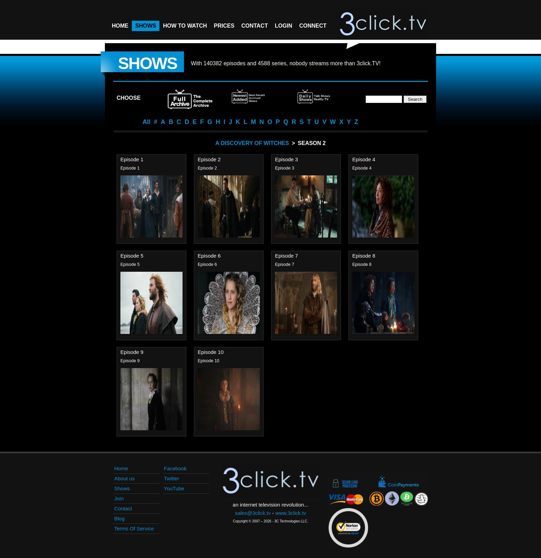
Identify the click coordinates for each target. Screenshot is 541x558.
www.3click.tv (290, 513)
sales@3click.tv (253, 513)
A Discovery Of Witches (252, 143)
